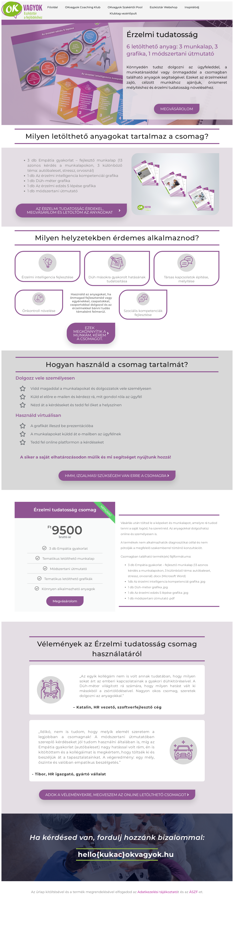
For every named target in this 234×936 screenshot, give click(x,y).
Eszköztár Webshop (163, 7)
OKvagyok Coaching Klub (82, 7)
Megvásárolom (65, 601)
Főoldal (52, 7)
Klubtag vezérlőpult (123, 13)
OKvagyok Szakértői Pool (125, 7)
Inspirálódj (192, 7)
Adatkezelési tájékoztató (157, 892)
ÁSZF (193, 892)
